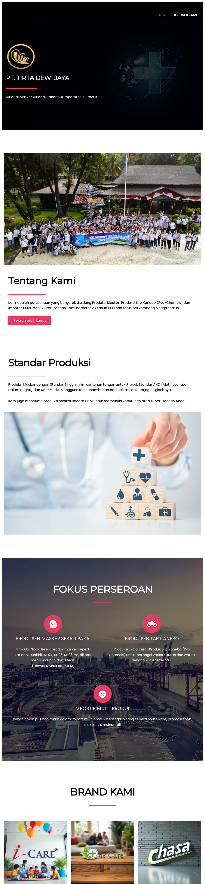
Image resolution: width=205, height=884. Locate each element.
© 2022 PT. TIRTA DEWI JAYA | (87, 876)
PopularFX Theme (127, 876)
